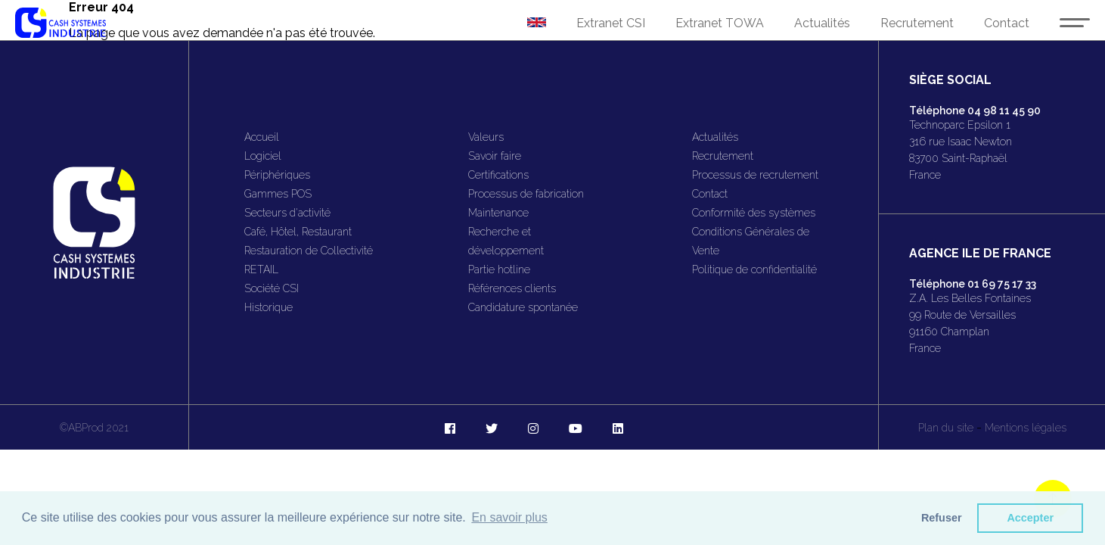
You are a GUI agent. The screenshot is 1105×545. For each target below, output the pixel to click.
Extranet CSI (610, 23)
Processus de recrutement (755, 175)
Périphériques (277, 175)
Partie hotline (499, 269)
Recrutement (917, 23)
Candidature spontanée (523, 307)
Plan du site (945, 428)
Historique (268, 307)
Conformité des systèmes (753, 213)
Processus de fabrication (526, 194)
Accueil (261, 137)
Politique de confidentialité (754, 269)
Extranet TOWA (719, 23)
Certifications (498, 175)
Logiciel (262, 156)
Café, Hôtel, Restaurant (298, 232)
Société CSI (271, 288)
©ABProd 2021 (94, 428)
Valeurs (486, 137)
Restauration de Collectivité (308, 250)
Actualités (822, 23)
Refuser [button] (941, 518)
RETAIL (261, 269)
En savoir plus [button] (509, 517)
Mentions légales (1025, 428)
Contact (1006, 23)
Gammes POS (278, 194)
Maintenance (498, 213)
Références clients (512, 288)
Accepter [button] (1030, 518)
